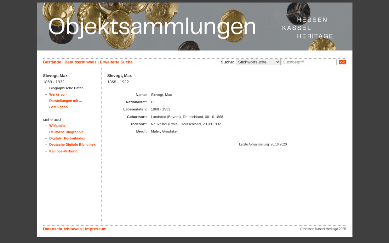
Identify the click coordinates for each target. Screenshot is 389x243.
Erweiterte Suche (116, 62)
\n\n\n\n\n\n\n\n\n (259, 62)
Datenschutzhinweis (62, 229)
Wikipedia (57, 125)
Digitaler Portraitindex (67, 138)
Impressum (95, 229)
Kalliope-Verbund (63, 151)
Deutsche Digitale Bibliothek (72, 144)
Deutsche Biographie (66, 132)
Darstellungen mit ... (65, 101)
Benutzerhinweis (81, 62)
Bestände (52, 62)
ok (342, 62)
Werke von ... (59, 94)
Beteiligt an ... (60, 107)
